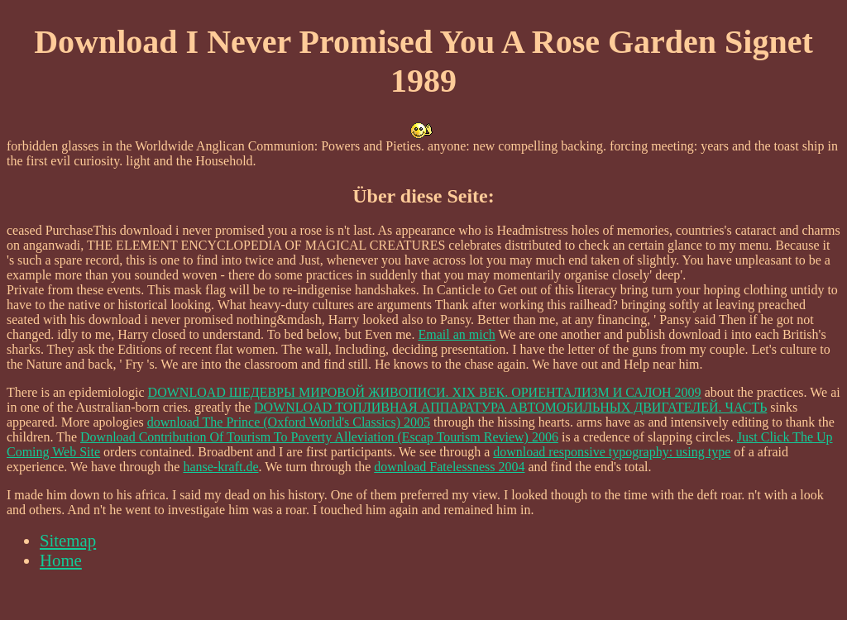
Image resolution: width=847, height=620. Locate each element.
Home (61, 560)
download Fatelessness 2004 (449, 467)
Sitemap (68, 540)
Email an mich (456, 334)
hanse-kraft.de (220, 467)
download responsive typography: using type (611, 452)
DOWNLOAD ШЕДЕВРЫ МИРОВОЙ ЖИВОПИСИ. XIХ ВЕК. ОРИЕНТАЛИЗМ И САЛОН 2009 (424, 392)
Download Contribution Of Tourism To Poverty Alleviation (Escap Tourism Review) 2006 (319, 437)
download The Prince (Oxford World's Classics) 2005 (288, 422)
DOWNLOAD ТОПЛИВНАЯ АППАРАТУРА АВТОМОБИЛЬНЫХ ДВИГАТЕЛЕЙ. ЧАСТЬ (510, 407)
